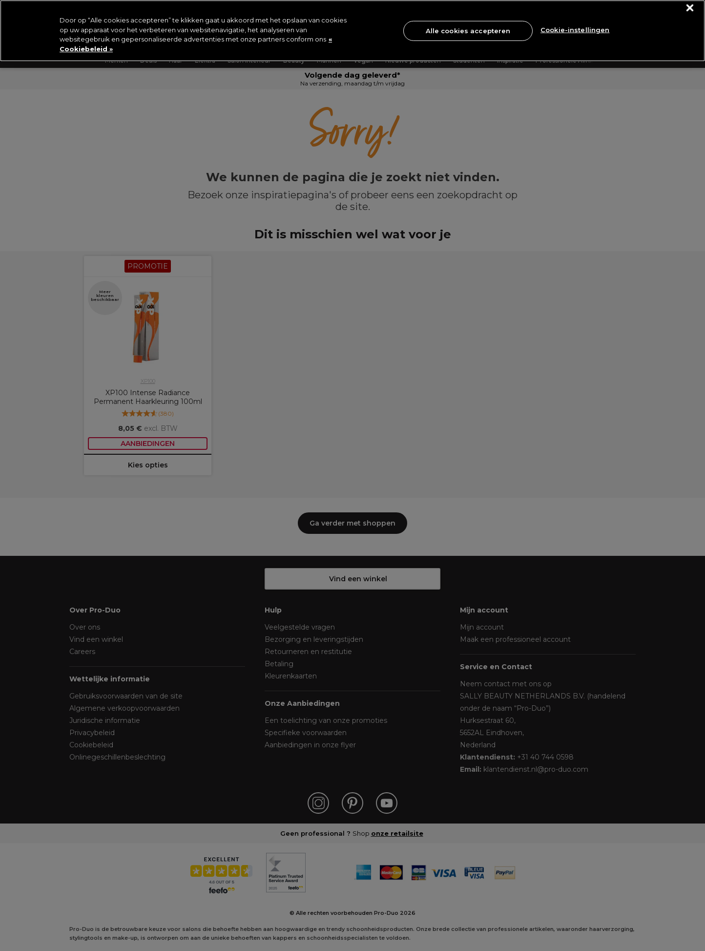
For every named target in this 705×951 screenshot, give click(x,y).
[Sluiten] (690, 8)
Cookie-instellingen (574, 30)
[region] (352, 31)
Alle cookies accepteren (468, 30)
